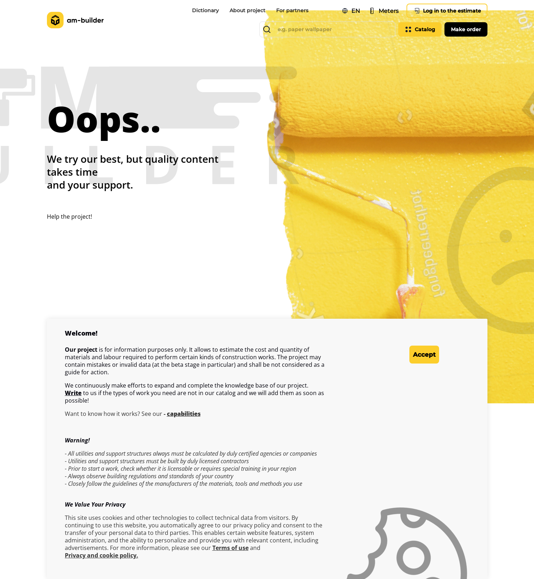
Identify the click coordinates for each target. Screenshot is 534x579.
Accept (410, 355)
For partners (292, 10)
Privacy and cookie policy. (101, 555)
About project (247, 10)
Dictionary (205, 10)
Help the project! (69, 216)
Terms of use (230, 548)
